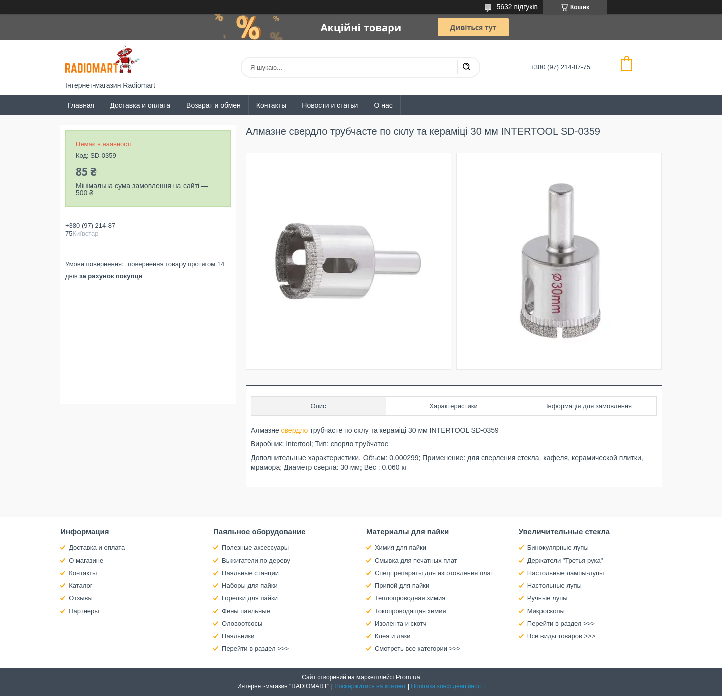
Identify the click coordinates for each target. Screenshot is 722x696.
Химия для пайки (400, 547)
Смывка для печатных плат (416, 560)
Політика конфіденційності (448, 686)
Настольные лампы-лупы (565, 573)
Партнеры (84, 611)
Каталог (80, 585)
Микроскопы (546, 611)
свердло (294, 430)
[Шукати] (466, 67)
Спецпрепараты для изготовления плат (434, 573)
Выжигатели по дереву (256, 560)
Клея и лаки (393, 636)
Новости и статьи (330, 105)
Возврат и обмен (213, 105)
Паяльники (238, 636)
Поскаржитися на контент (370, 686)
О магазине (86, 560)
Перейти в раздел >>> (255, 648)
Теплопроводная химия (410, 598)
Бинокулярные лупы (558, 547)
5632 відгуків (517, 7)
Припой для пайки (402, 585)
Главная (81, 105)
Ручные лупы (547, 598)
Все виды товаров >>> (561, 636)
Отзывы (81, 598)
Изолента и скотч (401, 623)
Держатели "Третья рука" (565, 560)
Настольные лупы (554, 585)
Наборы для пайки (250, 585)
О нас (383, 105)
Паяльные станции (250, 573)
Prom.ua (408, 677)
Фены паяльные (246, 611)
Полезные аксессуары (255, 547)
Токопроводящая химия (410, 611)
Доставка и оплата (140, 105)
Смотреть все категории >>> (417, 648)
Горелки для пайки (250, 598)
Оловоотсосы (242, 623)
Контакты (271, 105)
